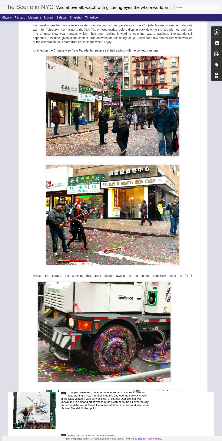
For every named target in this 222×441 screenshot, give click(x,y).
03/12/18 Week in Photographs (91, 339)
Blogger (142, 438)
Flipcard (20, 17)
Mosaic (48, 17)
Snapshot (76, 17)
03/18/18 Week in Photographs (91, 291)
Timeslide (91, 17)
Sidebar (62, 17)
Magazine (34, 17)
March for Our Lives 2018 (87, 243)
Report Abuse (154, 438)
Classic (7, 17)
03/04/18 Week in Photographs (91, 388)
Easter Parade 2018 (83, 194)
